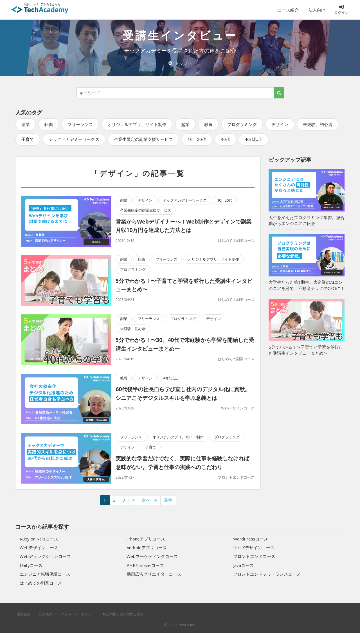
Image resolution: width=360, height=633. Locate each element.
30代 (225, 139)
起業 (185, 124)
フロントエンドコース (236, 477)
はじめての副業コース (236, 240)
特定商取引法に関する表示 (123, 614)
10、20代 (197, 139)
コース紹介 (288, 10)
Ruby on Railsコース (39, 539)
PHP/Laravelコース (145, 565)
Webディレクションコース (45, 556)
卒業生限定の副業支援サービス (143, 139)
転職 (48, 124)
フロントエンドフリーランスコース (267, 574)
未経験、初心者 (317, 124)
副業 (25, 124)
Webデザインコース (238, 408)
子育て (27, 139)
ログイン (341, 9)
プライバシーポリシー (77, 614)
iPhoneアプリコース (146, 539)
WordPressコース (250, 539)
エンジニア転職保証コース (45, 574)
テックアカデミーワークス (74, 139)
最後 (168, 500)
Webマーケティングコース (152, 556)
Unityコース (31, 565)
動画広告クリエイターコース (154, 574)
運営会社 (23, 614)
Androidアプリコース (147, 547)
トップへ (180, 63)
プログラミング (242, 124)
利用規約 (45, 614)
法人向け (317, 10)
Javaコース (243, 565)
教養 (208, 124)
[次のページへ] (149, 500)
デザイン (279, 124)
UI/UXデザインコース (253, 547)
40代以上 (253, 139)
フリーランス (80, 124)
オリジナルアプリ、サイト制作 (136, 124)
